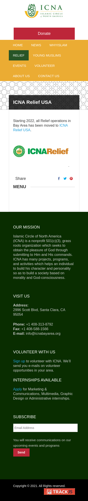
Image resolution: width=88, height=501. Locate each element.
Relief (19, 55)
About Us (21, 76)
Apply (17, 389)
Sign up (19, 361)
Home (18, 45)
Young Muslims (47, 55)
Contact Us (48, 76)
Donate (44, 33)
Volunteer (44, 65)
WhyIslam (58, 45)
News (36, 45)
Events (19, 65)
